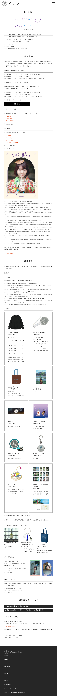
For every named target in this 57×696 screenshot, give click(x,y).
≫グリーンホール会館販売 (11, 142)
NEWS (6, 659)
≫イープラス (7, 116)
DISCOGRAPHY (9, 670)
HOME (6, 656)
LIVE (5, 677)
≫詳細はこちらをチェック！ (11, 253)
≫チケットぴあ (8, 118)
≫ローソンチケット (9, 120)
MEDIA (6, 663)
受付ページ (17, 104)
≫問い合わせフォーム (10, 626)
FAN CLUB (7, 684)
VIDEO (6, 673)
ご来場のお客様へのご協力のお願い (16, 606)
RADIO (6, 680)
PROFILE (7, 666)
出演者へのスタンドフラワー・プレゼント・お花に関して (24, 610)
